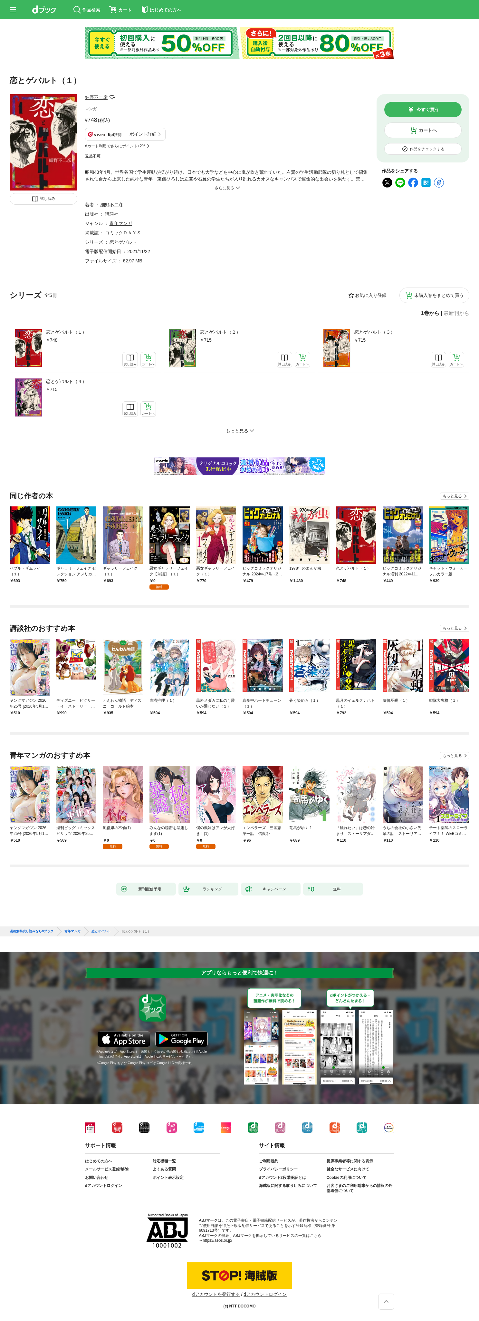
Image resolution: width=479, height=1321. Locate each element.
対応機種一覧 (164, 1161)
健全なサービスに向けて (348, 1169)
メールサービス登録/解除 (107, 1169)
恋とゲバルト (123, 242)
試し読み (47, 198)
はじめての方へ (98, 1161)
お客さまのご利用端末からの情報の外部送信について (359, 1188)
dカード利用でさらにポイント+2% (115, 146)
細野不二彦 (96, 97)
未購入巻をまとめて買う (439, 295)
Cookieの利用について (347, 1177)
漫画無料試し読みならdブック (31, 931)
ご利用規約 (268, 1161)
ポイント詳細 (143, 134)
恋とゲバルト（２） (220, 332)
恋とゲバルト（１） (66, 332)
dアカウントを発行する (216, 1294)
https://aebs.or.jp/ (217, 1240)
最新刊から (456, 313)
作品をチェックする (427, 149)
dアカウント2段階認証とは (282, 1177)
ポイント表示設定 (168, 1177)
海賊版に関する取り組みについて (288, 1185)
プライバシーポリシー (278, 1169)
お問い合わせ (96, 1177)
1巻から (430, 313)
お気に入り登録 (371, 295)
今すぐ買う (428, 109)
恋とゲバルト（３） (374, 332)
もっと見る (452, 496)
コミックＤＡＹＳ (123, 232)
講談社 (112, 214)
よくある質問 (164, 1169)
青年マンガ (121, 223)
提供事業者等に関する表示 (350, 1161)
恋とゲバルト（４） (66, 381)
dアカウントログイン (103, 1185)
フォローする (112, 97)
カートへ (428, 130)
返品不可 (93, 156)
